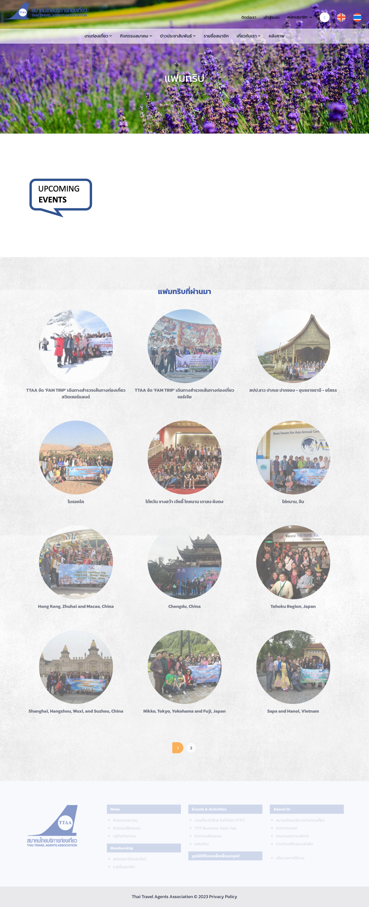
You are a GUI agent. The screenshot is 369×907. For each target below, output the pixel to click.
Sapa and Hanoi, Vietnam (293, 713)
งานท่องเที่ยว (96, 36)
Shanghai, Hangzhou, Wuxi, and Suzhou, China (76, 713)
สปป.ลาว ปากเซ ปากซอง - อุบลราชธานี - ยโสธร (293, 392)
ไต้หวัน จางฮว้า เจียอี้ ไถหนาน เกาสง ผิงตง (185, 504)
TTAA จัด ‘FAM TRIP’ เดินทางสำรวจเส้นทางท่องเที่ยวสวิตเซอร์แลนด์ (75, 395)
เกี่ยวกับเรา (247, 36)
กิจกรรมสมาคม (134, 36)
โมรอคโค (76, 504)
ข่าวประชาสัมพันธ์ (176, 36)
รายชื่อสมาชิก (216, 36)
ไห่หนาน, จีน (293, 504)
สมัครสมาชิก (297, 17)
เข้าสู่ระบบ (271, 17)
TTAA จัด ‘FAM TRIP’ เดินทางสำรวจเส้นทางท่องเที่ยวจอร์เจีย (184, 395)
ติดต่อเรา (248, 17)
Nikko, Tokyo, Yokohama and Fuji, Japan (184, 713)
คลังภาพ (277, 36)
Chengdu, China (184, 608)
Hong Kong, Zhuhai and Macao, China (76, 608)
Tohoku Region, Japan (293, 608)
